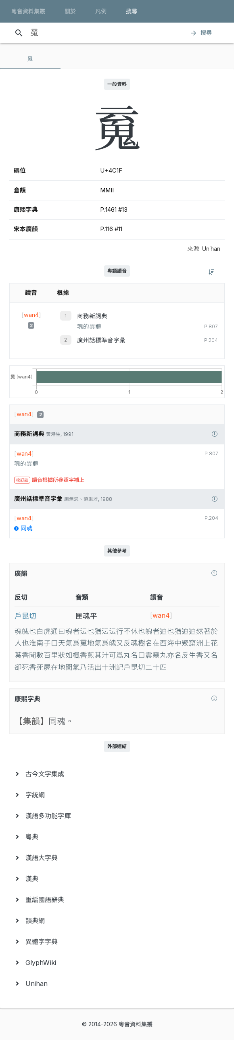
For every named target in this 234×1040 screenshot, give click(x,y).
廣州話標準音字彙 (101, 340)
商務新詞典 (92, 316)
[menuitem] (117, 774)
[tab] (30, 59)
